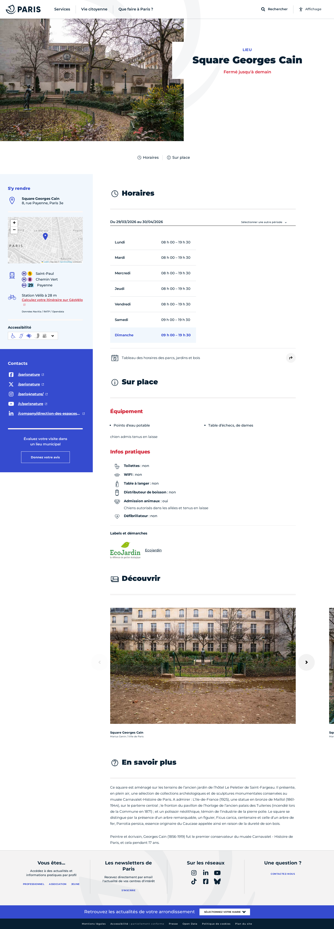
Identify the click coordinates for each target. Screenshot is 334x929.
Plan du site (243, 923)
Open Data (190, 923)
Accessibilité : (137, 923)
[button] (45, 236)
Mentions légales (94, 923)
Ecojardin (136, 550)
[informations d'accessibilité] (33, 336)
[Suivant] (306, 662)
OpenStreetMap (66, 262)
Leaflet (45, 262)
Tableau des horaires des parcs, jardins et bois (161, 358)
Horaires (148, 157)
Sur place (178, 157)
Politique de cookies (216, 923)
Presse (173, 923)
